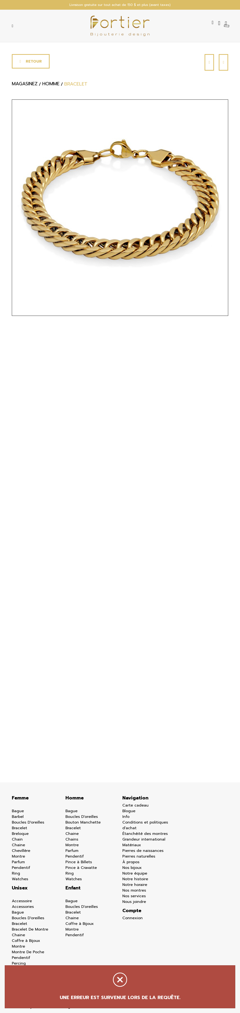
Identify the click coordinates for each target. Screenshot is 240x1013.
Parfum (18, 862)
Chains (71, 839)
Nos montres (134, 890)
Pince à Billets (78, 862)
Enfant (73, 887)
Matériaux (131, 845)
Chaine (18, 845)
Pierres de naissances (142, 851)
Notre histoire (135, 879)
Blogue (128, 811)
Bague (18, 811)
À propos (130, 862)
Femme (20, 797)
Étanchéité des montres (145, 834)
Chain (17, 839)
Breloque (20, 834)
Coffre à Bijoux (26, 941)
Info (125, 817)
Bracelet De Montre (30, 929)
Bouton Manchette (83, 822)
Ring (16, 873)
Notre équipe (134, 873)
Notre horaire (134, 885)
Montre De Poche (28, 952)
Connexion (132, 918)
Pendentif (21, 868)
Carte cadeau (135, 805)
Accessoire (22, 901)
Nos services (134, 896)
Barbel (18, 817)
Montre (18, 856)
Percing (19, 963)
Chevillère (21, 851)
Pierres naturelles (138, 856)
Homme (74, 797)
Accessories (23, 907)
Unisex (20, 887)
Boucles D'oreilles (28, 822)
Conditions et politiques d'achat (145, 825)
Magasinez (25, 84)
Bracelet (19, 828)
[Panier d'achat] (226, 23)
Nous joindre (134, 902)
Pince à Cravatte (81, 868)
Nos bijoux (132, 868)
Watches (20, 879)
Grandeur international (143, 839)
